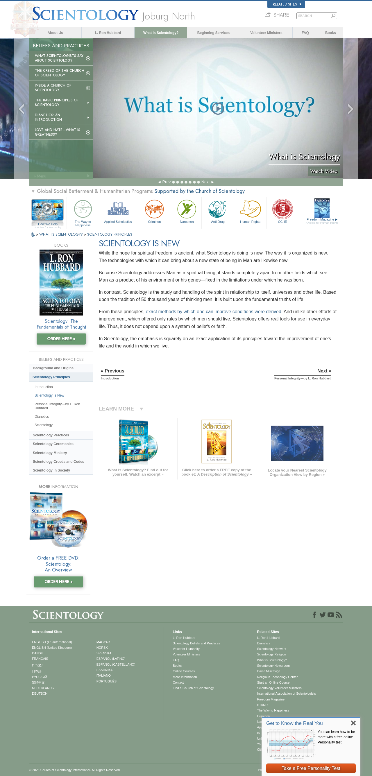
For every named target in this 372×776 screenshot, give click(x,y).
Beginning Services (213, 33)
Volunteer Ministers (266, 33)
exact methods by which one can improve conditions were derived (213, 311)
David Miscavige (268, 671)
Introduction (44, 387)
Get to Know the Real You (294, 723)
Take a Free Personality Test (311, 768)
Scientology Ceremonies (53, 444)
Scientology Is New (49, 395)
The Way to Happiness (82, 212)
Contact (178, 682)
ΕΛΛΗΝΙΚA (104, 670)
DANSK (37, 653)
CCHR (282, 210)
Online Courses (184, 671)
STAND (262, 705)
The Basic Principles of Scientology (56, 102)
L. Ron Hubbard (108, 33)
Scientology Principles (51, 377)
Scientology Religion (271, 654)
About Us (55, 33)
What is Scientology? (160, 33)
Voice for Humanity (186, 648)
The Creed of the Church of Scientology (59, 73)
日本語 (37, 671)
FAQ (305, 33)
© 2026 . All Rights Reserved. (75, 770)
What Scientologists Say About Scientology (59, 58)
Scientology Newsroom (273, 665)
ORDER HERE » (61, 339)
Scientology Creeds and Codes (58, 462)
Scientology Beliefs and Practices (196, 643)
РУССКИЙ (39, 677)
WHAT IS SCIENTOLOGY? (61, 234)
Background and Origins (53, 368)
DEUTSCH (39, 693)
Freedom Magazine (322, 221)
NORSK (102, 647)
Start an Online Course (273, 682)
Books (330, 33)
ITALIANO (103, 675)
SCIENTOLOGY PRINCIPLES (109, 234)
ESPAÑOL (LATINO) (111, 658)
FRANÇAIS (40, 658)
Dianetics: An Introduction (48, 117)
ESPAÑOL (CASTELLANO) (115, 664)
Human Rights (250, 210)
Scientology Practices (51, 435)
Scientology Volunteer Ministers (279, 688)
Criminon (155, 210)
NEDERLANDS (43, 688)
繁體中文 (38, 682)
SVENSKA (104, 653)
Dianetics (42, 417)
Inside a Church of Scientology (53, 88)
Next (205, 182)
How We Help (48, 224)
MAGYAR (103, 642)
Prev (166, 182)
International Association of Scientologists (286, 693)
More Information (185, 677)
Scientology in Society (51, 470)
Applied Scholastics (118, 210)
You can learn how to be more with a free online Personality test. (336, 737)
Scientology (44, 425)
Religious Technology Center (277, 677)
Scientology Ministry (50, 453)
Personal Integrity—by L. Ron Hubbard (57, 406)
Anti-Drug (217, 210)
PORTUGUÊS (106, 681)
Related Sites (287, 4)
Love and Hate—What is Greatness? (57, 132)
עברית (37, 665)
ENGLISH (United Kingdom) (52, 647)
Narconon (187, 210)
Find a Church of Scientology (193, 688)
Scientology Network (271, 648)
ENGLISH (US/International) (52, 642)
